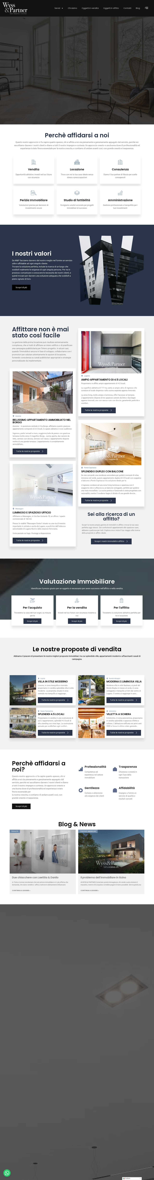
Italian (126, 1178)
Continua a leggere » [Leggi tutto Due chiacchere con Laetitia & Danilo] (21, 904)
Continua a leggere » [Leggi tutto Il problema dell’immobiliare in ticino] (90, 904)
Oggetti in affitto (111, 8)
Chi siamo (72, 8)
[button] (7, 1173)
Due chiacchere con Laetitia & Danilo (35, 891)
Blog (138, 8)
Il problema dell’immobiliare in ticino (103, 891)
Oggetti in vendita (90, 8)
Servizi (59, 8)
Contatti (127, 8)
